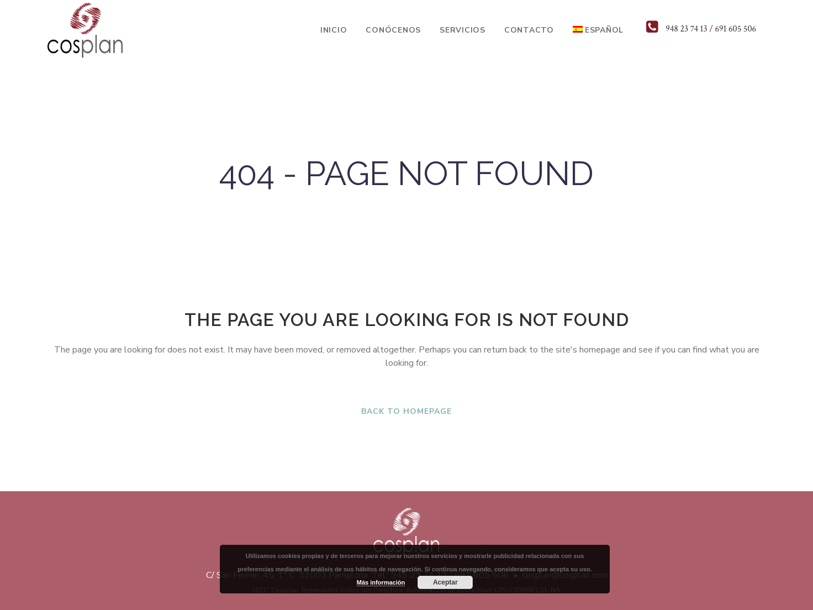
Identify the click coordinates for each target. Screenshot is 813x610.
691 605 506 (735, 29)
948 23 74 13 (686, 29)
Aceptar (445, 582)
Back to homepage (406, 411)
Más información (381, 582)
